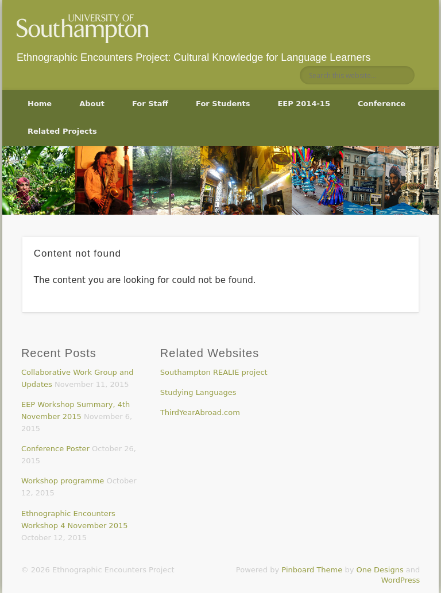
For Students (223, 103)
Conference (381, 103)
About (92, 103)
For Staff (150, 103)
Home (40, 103)
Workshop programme (62, 480)
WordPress (400, 580)
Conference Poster (55, 448)
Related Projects (62, 131)
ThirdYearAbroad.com (200, 412)
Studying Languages (198, 392)
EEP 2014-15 (303, 103)
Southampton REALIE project (214, 372)
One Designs (379, 569)
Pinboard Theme (311, 569)
